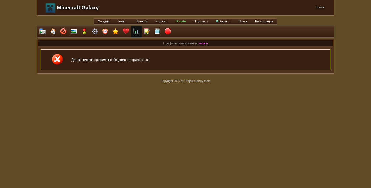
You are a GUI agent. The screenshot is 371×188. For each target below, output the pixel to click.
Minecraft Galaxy (78, 7)
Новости (141, 21)
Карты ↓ (223, 21)
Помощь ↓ (200, 21)
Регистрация (264, 21)
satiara (203, 43)
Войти (319, 7)
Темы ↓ (122, 21)
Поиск (243, 21)
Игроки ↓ (161, 21)
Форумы (104, 21)
